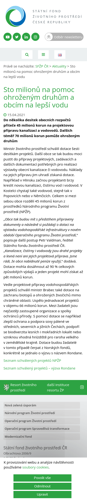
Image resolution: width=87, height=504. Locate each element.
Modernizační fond (18, 436)
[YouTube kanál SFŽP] (7, 37)
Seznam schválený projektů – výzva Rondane (39, 368)
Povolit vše (42, 478)
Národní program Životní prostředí (30, 413)
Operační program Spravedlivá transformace (37, 428)
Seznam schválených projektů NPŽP (32, 360)
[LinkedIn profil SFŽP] (26, 37)
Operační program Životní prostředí (30, 421)
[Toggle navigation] (43, 54)
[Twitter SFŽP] (17, 37)
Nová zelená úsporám (20, 405)
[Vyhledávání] (27, 54)
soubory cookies (35, 467)
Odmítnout (42, 486)
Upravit (42, 494)
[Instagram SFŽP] (35, 37)
